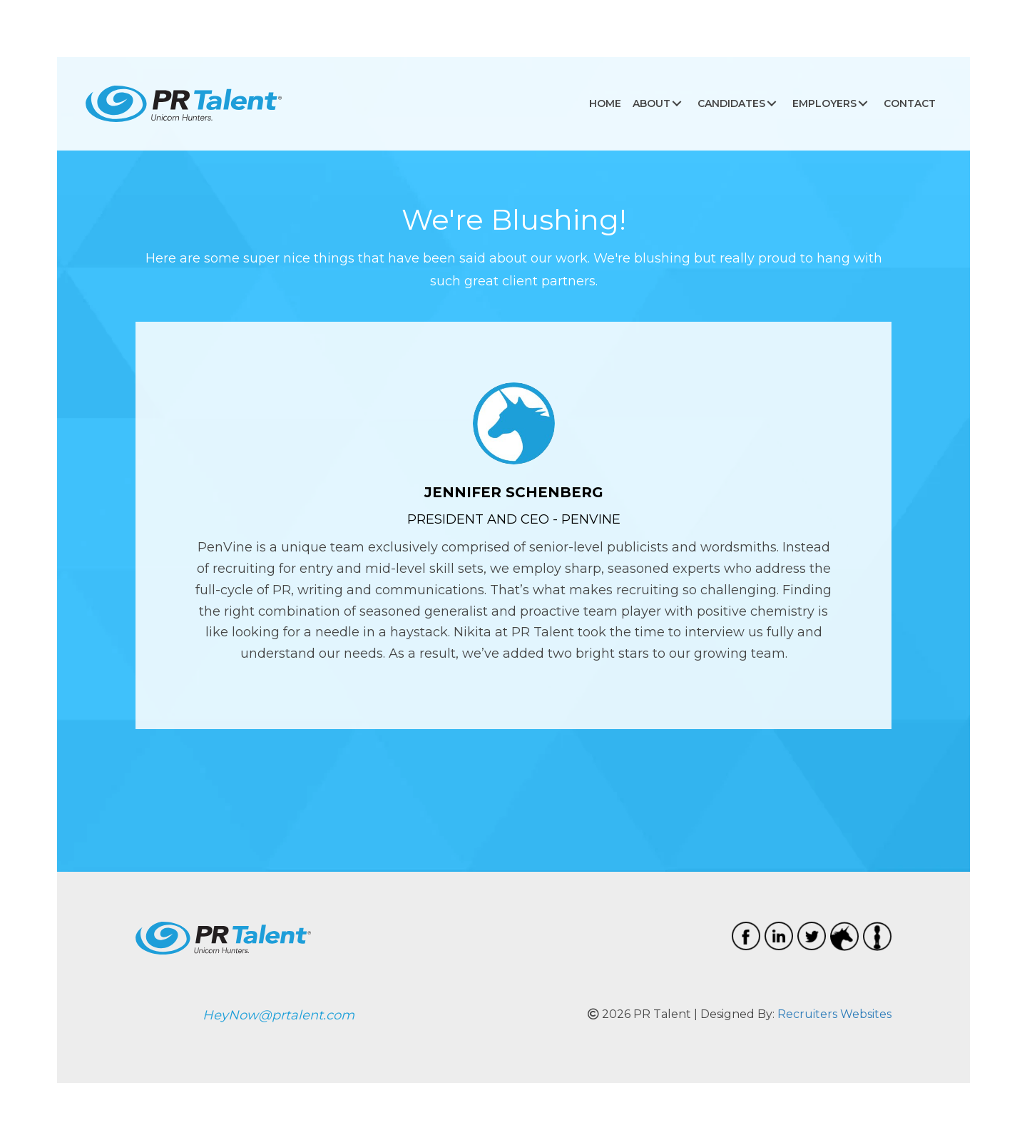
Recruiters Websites (834, 1014)
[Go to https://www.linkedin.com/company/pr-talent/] (779, 936)
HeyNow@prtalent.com (278, 1015)
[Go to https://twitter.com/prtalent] (811, 936)
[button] (677, 103)
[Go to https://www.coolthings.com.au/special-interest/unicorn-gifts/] (844, 936)
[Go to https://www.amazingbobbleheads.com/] (877, 936)
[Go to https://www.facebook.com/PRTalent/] (746, 936)
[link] (605, 103)
